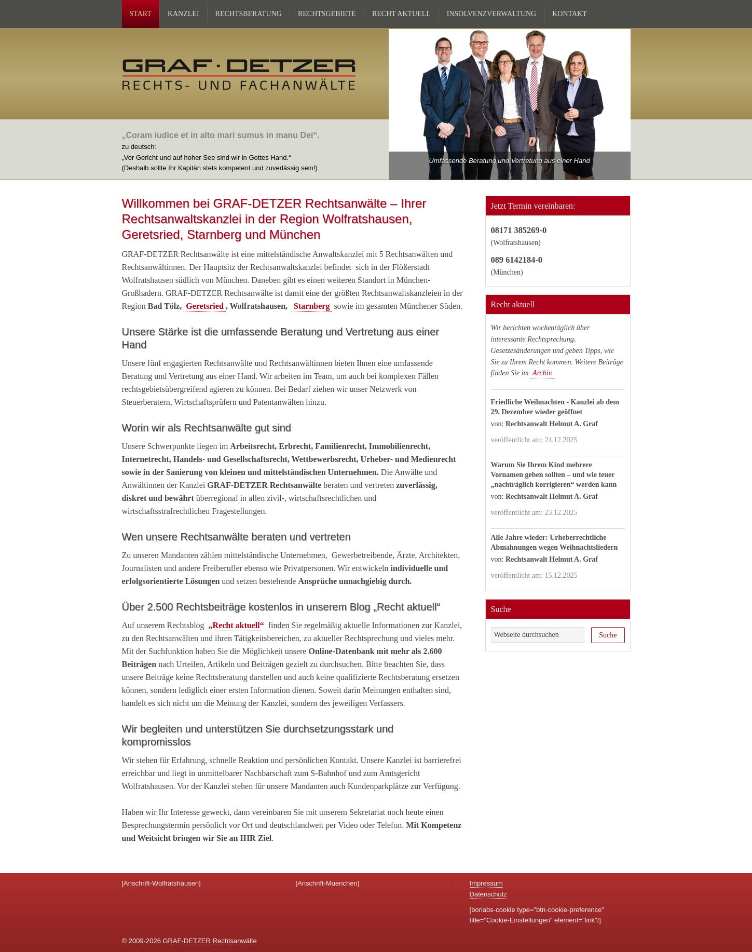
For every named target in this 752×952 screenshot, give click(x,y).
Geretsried (205, 306)
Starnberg (312, 306)
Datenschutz (488, 894)
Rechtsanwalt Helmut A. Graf (551, 424)
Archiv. (542, 373)
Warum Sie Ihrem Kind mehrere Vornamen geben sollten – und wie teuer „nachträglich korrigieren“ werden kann (554, 474)
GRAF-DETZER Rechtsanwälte (209, 941)
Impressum (486, 883)
